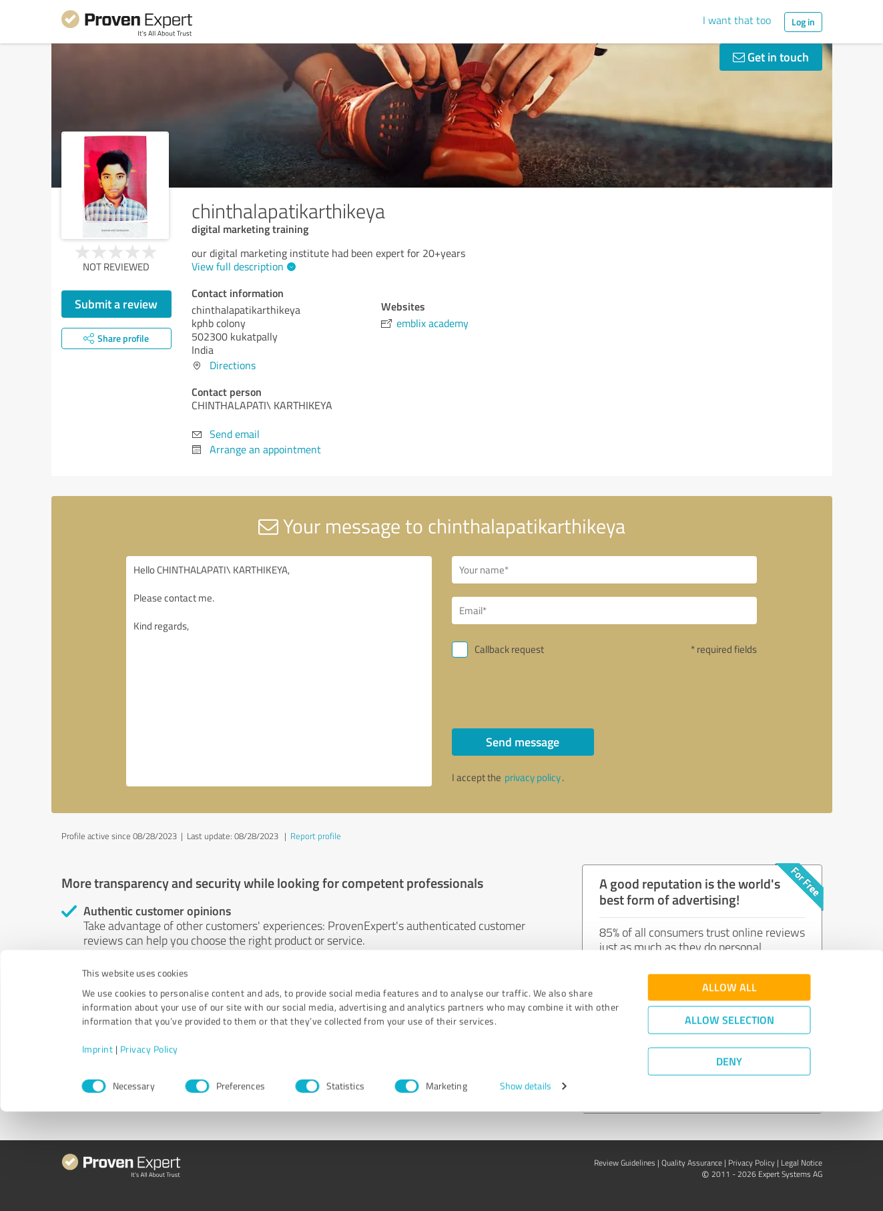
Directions (233, 365)
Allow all (729, 1087)
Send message (522, 741)
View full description (242, 266)
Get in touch (771, 56)
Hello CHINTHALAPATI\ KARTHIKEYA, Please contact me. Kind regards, (279, 671)
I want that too (737, 20)
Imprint (97, 1148)
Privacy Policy (149, 1148)
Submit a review (116, 303)
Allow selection (729, 1120)
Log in (803, 21)
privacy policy (533, 777)
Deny (729, 1161)
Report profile (315, 836)
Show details (525, 1186)
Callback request (509, 649)
